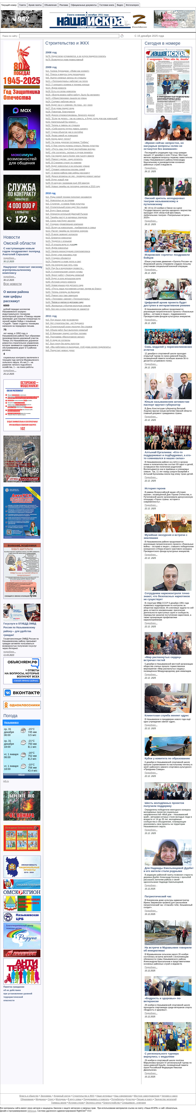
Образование (27, 1099)
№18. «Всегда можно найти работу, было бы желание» (73, 94)
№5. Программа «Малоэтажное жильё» (65, 337)
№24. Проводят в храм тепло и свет (63, 261)
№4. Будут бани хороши (57, 210)
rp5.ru (6, 781)
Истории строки (76, 1102)
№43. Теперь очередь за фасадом (63, 292)
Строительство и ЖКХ (83, 1096)
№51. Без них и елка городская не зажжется (67, 309)
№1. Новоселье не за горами (60, 200)
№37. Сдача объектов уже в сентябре (64, 132)
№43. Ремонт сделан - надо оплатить (64, 159)
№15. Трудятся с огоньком (59, 241)
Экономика (46, 1096)
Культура (130, 1099)
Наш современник (123, 1096)
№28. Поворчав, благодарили (60, 111)
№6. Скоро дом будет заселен (60, 220)
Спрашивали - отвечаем (134, 1102)
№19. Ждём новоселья (57, 248)
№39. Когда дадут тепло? (58, 139)
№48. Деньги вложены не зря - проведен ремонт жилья (73, 176)
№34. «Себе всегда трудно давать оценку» (67, 128)
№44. (48, 302)
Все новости (12, 284)
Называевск (11, 722)
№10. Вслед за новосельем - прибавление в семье (71, 227)
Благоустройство (112, 1102)
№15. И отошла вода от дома (60, 244)
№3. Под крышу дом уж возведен (62, 320)
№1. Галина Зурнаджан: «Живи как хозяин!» (67, 71)
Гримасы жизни (58, 1102)
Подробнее (150, 885)
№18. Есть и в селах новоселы (61, 91)
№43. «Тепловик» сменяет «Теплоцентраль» (68, 299)
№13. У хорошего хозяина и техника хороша (67, 84)
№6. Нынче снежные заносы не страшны (66, 77)
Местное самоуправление (147, 1096)
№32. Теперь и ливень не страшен (63, 125)
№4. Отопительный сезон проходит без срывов (69, 326)
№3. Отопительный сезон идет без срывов (67, 207)
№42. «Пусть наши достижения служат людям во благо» (74, 288)
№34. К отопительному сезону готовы (64, 271)
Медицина (41, 1099)
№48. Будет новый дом (57, 179)
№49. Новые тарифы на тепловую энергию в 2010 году (73, 186)
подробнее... (9, 258)
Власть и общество (28, 1096)
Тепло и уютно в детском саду (67, 302)
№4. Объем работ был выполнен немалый (67, 330)
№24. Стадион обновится (58, 258)
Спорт (51, 1099)
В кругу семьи (74, 1099)
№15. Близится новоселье (59, 237)
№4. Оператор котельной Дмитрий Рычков (67, 214)
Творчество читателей (166, 1099)
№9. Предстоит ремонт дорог (60, 350)
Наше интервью (104, 1096)
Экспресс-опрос (93, 1102)
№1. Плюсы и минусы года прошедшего (65, 74)
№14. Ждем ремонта (56, 88)
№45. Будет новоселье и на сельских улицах (68, 166)
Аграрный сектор (62, 1096)
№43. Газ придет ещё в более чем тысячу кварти (70, 156)
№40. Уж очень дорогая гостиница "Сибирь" (67, 142)
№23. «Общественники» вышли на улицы (66, 98)
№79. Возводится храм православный (64, 59)
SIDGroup (31, 1111)
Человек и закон (169, 1096)
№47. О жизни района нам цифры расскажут (68, 173)
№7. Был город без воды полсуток (62, 343)
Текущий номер (9, 5)
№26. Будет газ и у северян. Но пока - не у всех (69, 105)
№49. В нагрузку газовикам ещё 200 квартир (68, 183)
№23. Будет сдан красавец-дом (61, 254)
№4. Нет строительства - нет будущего (65, 323)
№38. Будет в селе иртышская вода (63, 278)
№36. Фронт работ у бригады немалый (65, 275)
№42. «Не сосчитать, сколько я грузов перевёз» (69, 152)
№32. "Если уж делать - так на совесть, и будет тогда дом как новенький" (82, 118)
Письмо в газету (145, 1099)
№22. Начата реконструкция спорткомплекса (68, 251)
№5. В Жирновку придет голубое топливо (66, 333)
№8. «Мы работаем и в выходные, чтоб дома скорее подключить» (78, 347)
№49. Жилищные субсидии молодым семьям (68, 305)
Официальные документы (84, 5)
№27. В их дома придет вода (60, 108)
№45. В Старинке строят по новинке (63, 162)
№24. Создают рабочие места (60, 101)
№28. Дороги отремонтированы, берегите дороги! (70, 115)
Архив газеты (35, 5)
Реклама (63, 5)
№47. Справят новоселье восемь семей (65, 169)
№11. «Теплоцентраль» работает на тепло (67, 81)
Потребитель (118, 1099)
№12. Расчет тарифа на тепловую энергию (67, 231)
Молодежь (61, 1099)
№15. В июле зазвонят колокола (62, 234)
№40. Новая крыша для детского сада (64, 285)
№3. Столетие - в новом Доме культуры (65, 204)
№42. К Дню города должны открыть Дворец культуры (72, 145)
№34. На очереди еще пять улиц (62, 265)
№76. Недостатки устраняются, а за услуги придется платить (76, 56)
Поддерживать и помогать (96, 1099)
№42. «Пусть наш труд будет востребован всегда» (70, 149)
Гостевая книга (106, 5)
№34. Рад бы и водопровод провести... (65, 268)
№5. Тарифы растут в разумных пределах (66, 217)
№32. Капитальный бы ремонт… (62, 122)
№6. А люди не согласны (58, 340)
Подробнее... (151, 168)
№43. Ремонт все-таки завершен (62, 295)
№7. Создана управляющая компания (64, 224)
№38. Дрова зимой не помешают (62, 135)
